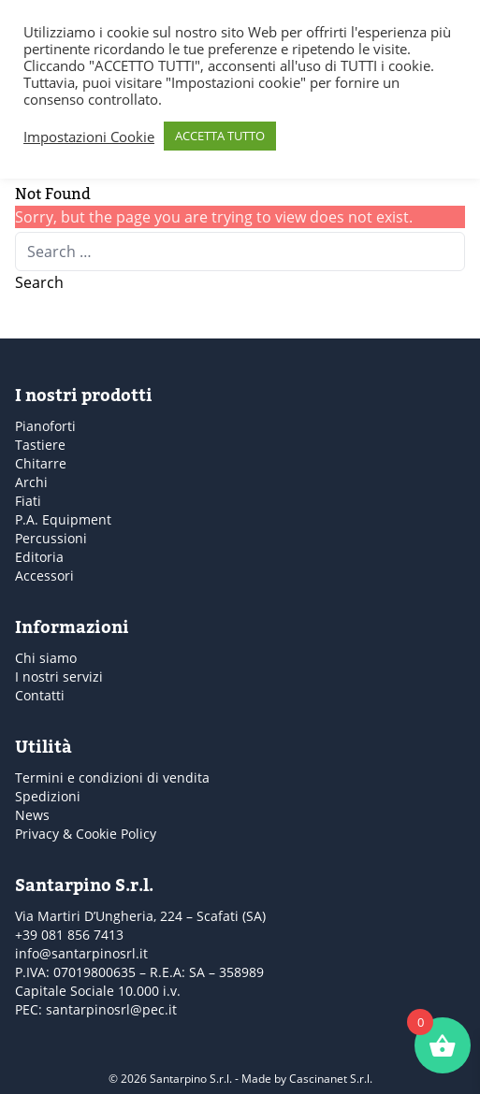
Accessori (44, 575)
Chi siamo (46, 658)
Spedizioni (47, 796)
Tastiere (40, 444)
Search (39, 282)
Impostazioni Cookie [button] (88, 136)
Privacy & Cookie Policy (85, 833)
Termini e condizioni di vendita (112, 777)
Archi (31, 482)
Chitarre (40, 463)
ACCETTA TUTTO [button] (220, 135)
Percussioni (51, 538)
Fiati (28, 501)
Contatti (40, 695)
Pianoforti (45, 426)
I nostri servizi (59, 676)
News (32, 815)
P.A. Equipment (63, 519)
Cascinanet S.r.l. (330, 1079)
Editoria (39, 557)
